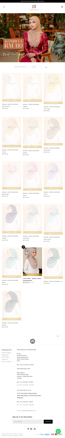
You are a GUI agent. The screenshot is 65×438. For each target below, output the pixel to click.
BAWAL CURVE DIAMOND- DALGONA (52, 149)
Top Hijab (14, 433)
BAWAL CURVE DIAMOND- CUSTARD (52, 107)
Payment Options (6, 352)
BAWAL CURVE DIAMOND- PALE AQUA (52, 238)
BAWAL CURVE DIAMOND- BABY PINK (10, 193)
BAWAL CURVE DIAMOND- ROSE (31, 194)
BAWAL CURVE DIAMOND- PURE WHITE (10, 105)
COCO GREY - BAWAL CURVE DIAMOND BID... (32, 279)
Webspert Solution (18, 435)
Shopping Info (7, 350)
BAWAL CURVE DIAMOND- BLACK (10, 324)
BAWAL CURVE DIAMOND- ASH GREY (31, 237)
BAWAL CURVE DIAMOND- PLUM (52, 193)
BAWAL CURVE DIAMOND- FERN (10, 281)
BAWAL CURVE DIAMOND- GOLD (10, 151)
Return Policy (5, 357)
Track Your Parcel (6, 361)
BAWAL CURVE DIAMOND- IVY (53, 281)
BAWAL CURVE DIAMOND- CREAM (31, 105)
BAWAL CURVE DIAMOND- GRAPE (10, 237)
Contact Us (5, 359)
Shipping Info (5, 355)
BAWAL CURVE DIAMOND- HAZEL (31, 151)
